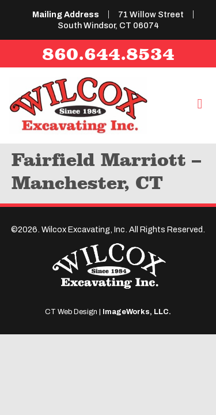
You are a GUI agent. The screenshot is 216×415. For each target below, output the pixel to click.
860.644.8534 (108, 53)
